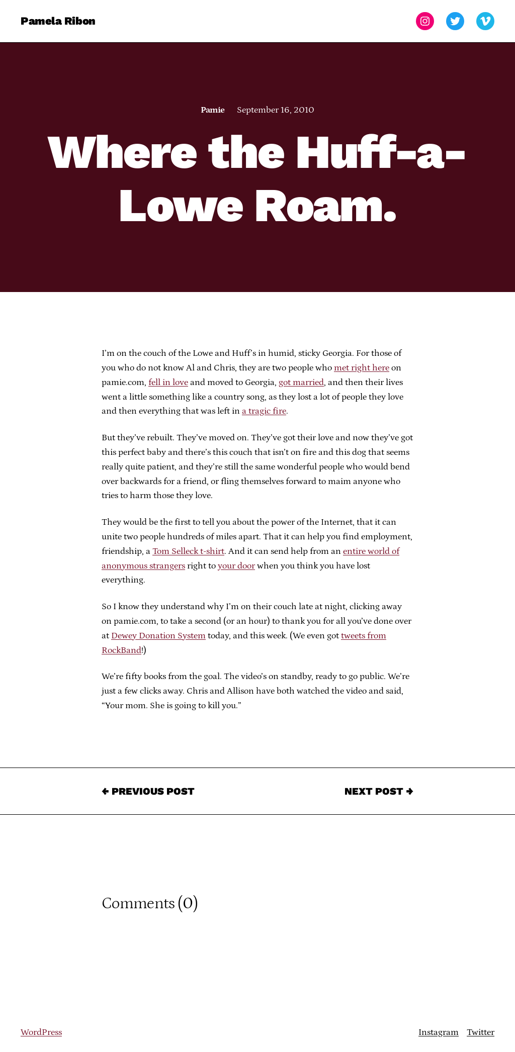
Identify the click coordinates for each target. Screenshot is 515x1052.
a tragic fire (264, 411)
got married (301, 382)
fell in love (168, 382)
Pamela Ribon (58, 21)
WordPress (41, 1032)
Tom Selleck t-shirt (188, 551)
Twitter (480, 1032)
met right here (361, 368)
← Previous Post (148, 791)
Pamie (212, 110)
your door (236, 566)
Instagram (438, 1032)
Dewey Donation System (158, 636)
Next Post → (379, 791)
